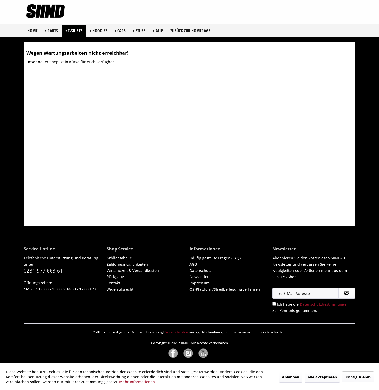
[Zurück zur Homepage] (190, 31)
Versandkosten (176, 332)
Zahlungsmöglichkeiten (127, 264)
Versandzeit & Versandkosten (133, 270)
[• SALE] (158, 31)
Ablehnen (290, 376)
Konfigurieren (358, 376)
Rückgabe (115, 276)
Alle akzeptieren (322, 376)
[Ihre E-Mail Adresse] (305, 293)
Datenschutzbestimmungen (324, 304)
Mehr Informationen (137, 381)
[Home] (32, 31)
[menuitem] (32, 31)
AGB (193, 264)
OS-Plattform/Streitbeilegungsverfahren (225, 289)
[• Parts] (51, 31)
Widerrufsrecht (120, 289)
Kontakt (113, 282)
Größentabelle (119, 257)
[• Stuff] (139, 31)
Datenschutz (201, 270)
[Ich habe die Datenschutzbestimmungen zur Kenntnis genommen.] (274, 304)
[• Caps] (120, 31)
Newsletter (199, 276)
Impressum (200, 282)
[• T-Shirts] (74, 31)
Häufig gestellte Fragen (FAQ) (215, 257)
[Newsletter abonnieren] (346, 293)
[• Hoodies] (98, 31)
